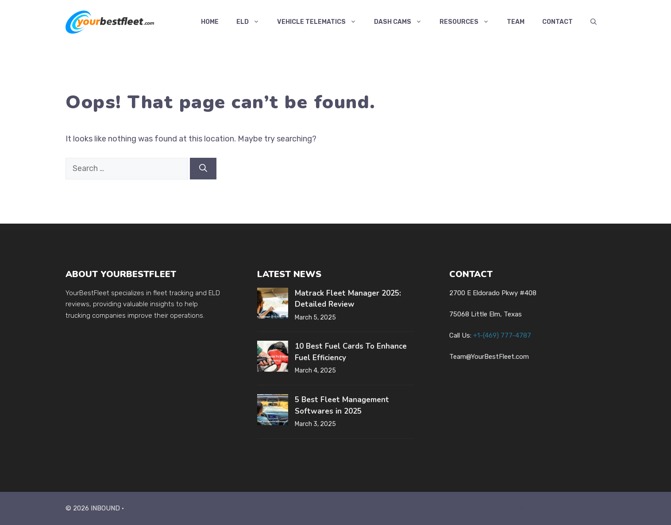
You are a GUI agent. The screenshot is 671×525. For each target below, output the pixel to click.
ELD (252, 22)
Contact (557, 22)
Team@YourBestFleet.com (489, 357)
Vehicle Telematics (321, 22)
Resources (469, 22)
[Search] (203, 168)
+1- (502, 335)
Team (515, 22)
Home (210, 22)
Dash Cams (402, 22)
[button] (593, 22)
